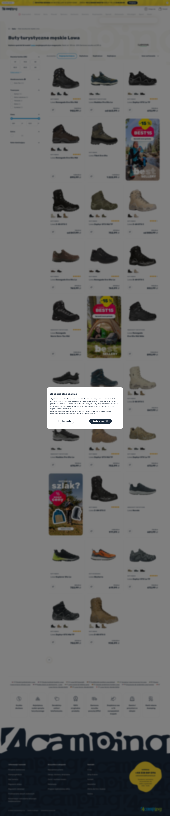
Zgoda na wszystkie (101, 421)
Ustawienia (66, 421)
